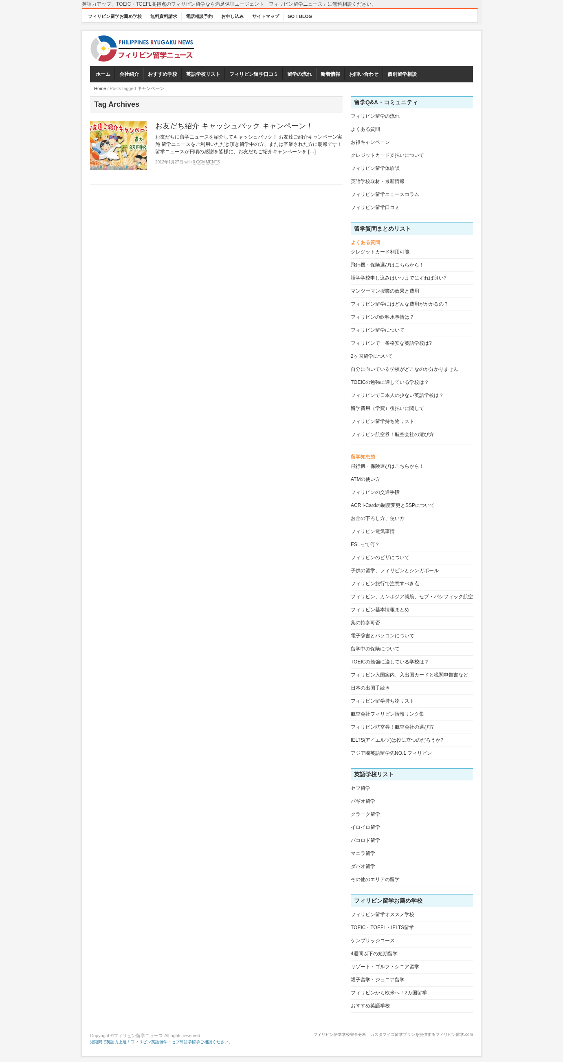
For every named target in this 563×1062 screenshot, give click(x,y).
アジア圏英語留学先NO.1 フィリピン (391, 753)
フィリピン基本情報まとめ (380, 610)
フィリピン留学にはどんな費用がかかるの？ (400, 304)
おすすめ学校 (162, 74)
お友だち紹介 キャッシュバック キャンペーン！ (234, 126)
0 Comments (206, 162)
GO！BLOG (300, 16)
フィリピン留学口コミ (253, 74)
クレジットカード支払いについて (387, 155)
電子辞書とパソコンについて (382, 636)
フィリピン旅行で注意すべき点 (385, 583)
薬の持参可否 (365, 623)
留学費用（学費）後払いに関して (387, 408)
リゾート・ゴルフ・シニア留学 (385, 966)
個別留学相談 (402, 74)
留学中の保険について (375, 649)
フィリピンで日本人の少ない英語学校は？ (397, 395)
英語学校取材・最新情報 (378, 181)
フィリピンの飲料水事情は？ (382, 317)
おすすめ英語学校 (370, 1006)
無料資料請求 (163, 16)
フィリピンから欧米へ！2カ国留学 (389, 993)
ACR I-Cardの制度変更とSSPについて (393, 505)
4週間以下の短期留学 (374, 953)
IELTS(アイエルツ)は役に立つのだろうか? (397, 740)
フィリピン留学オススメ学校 (382, 914)
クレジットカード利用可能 (380, 252)
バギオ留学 (363, 801)
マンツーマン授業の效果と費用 (385, 291)
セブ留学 (360, 788)
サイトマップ (265, 16)
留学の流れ (299, 74)
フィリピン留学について (378, 330)
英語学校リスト (203, 74)
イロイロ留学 (365, 827)
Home (100, 88)
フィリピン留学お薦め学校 (115, 16)
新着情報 (330, 74)
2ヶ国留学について (372, 356)
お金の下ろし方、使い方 (378, 518)
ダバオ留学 (363, 866)
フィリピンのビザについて (380, 557)
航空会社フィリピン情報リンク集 (387, 714)
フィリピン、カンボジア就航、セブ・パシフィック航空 (412, 596)
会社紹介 (129, 74)
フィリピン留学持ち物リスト (382, 421)
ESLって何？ (365, 544)
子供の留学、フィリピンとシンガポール (395, 570)
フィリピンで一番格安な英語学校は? (391, 343)
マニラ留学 (363, 853)
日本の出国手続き (370, 688)
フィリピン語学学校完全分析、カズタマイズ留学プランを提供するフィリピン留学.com (393, 1034)
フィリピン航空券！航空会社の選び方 (392, 434)
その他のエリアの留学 (375, 879)
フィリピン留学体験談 (375, 168)
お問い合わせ (363, 74)
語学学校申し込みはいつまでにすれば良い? (398, 278)
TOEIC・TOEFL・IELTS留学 (382, 927)
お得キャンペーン (370, 142)
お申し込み (232, 16)
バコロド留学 (365, 840)
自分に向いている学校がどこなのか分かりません (404, 369)
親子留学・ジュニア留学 (378, 980)
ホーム (103, 74)
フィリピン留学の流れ (375, 116)
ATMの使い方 (365, 479)
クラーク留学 (365, 814)
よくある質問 (365, 129)
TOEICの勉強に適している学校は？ (390, 382)
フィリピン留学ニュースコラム (385, 194)
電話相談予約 (199, 16)
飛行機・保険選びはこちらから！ (387, 265)
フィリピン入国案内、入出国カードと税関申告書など (409, 675)
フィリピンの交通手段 (375, 492)
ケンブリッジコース (373, 940)
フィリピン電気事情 (373, 531)
